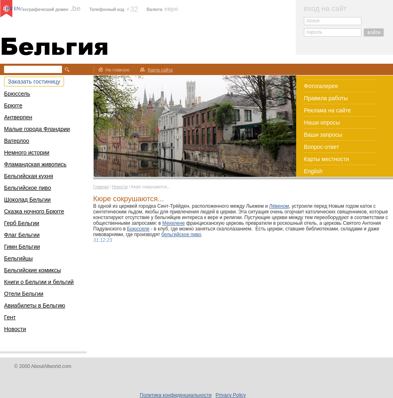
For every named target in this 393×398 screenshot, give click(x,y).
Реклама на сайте (327, 110)
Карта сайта (160, 69)
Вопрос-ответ (321, 147)
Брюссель (17, 93)
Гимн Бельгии (22, 246)
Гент (10, 317)
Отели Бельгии (23, 293)
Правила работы (326, 98)
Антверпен (18, 117)
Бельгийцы (18, 258)
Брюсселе (138, 229)
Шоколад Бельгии (27, 199)
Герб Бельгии (21, 223)
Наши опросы (322, 122)
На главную (117, 69)
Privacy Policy (231, 395)
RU (9, 8)
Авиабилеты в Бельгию (34, 305)
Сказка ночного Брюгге (34, 211)
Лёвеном (279, 206)
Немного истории (26, 152)
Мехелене (173, 223)
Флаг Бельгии (22, 235)
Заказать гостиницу (34, 81)
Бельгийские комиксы (32, 270)
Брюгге (13, 105)
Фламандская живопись (35, 164)
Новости (15, 329)
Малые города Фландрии (37, 129)
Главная (101, 187)
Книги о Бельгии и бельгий (39, 282)
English (313, 171)
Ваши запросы (323, 134)
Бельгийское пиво (27, 188)
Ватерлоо (16, 141)
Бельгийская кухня (28, 176)
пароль (314, 32)
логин (313, 21)
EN (17, 8)
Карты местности (326, 159)
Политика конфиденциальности (175, 395)
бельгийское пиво (181, 234)
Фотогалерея (321, 86)
